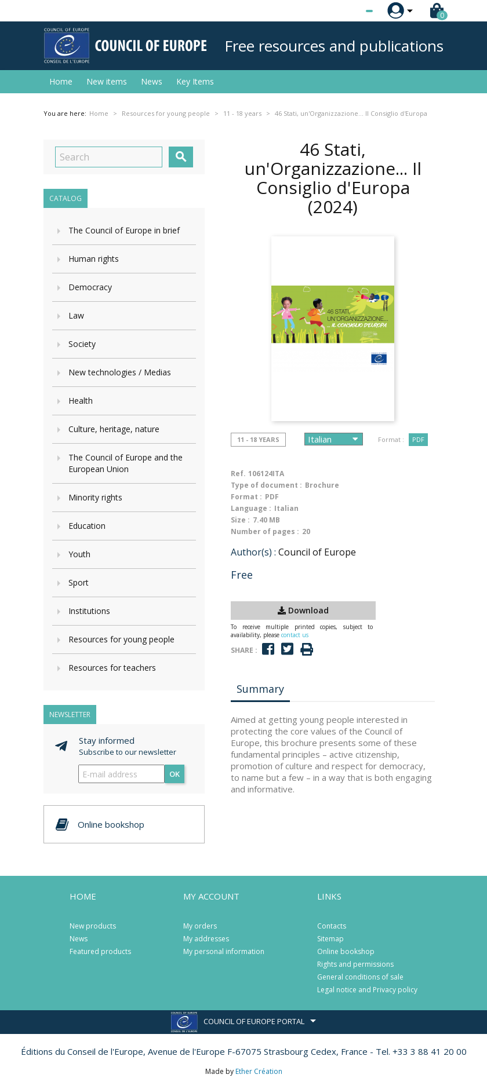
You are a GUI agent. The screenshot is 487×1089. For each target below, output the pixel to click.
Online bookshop (346, 951)
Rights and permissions (355, 964)
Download (303, 610)
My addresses (206, 939)
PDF (418, 439)
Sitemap (330, 939)
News (151, 81)
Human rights (93, 258)
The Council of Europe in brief (124, 230)
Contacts (331, 926)
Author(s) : (253, 552)
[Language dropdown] (348, 11)
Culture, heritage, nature (113, 428)
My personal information (223, 951)
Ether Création (258, 1071)
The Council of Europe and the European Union (125, 463)
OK (174, 774)
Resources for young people (121, 639)
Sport (78, 582)
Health (80, 400)
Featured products (100, 951)
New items (106, 81)
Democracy (90, 287)
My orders (200, 926)
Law (76, 315)
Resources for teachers (112, 667)
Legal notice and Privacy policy (367, 990)
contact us (294, 635)
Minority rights (95, 497)
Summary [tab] (260, 689)
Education (87, 525)
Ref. (238, 473)
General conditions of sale (360, 977)
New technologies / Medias (119, 372)
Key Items (195, 81)
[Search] (108, 157)
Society (82, 343)
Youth (79, 554)
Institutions (89, 610)
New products (93, 926)
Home (60, 81)
